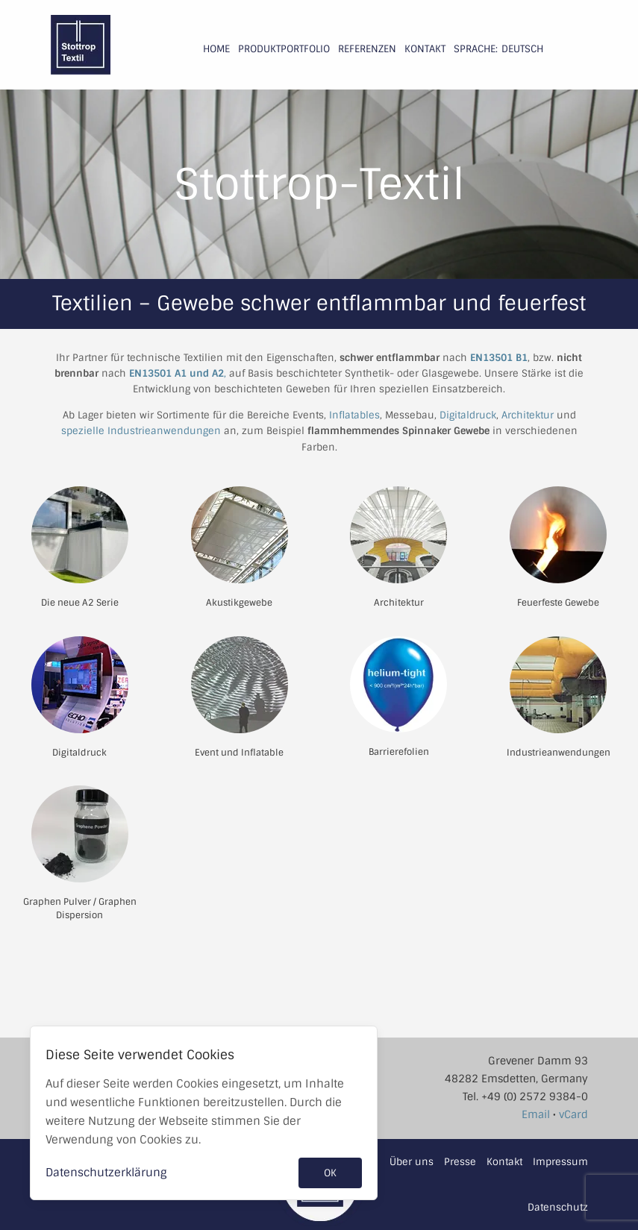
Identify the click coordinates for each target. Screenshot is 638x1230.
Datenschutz (558, 1207)
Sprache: (476, 49)
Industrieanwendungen (558, 753)
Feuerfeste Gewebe (558, 603)
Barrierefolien (399, 752)
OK (330, 1173)
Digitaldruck (468, 415)
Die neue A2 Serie (80, 603)
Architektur (527, 415)
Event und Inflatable (239, 753)
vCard (573, 1114)
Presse (460, 1161)
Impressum (560, 1161)
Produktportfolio (284, 49)
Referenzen (367, 49)
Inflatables (354, 415)
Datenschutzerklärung (106, 1172)
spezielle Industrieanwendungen (141, 430)
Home (216, 49)
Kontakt (424, 49)
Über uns (412, 1161)
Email (536, 1114)
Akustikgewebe (239, 603)
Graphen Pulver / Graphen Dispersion (80, 908)
